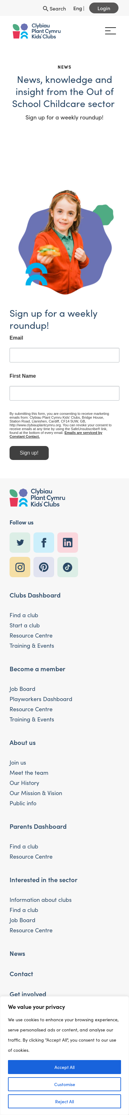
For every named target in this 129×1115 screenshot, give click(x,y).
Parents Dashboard (38, 825)
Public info (23, 803)
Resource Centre (31, 635)
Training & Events (32, 645)
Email (16, 340)
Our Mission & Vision (36, 793)
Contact (21, 973)
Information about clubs (41, 899)
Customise (64, 1084)
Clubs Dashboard (35, 594)
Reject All (64, 1101)
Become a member (37, 668)
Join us (18, 762)
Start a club (25, 625)
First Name (23, 378)
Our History (24, 783)
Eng (77, 7)
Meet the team (29, 772)
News (17, 953)
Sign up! (29, 455)
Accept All (64, 1067)
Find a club (24, 615)
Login (103, 7)
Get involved (28, 993)
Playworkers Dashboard (41, 699)
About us (23, 742)
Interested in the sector (43, 879)
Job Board (22, 689)
